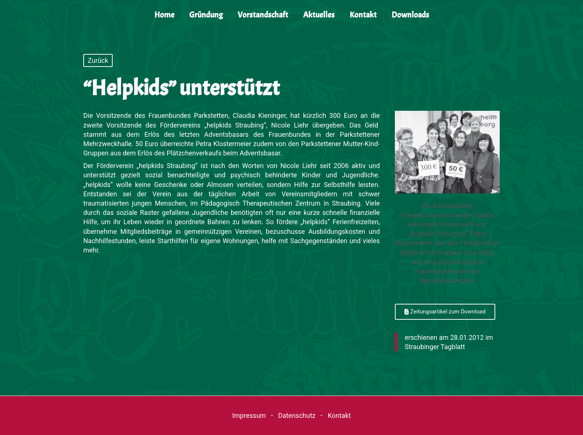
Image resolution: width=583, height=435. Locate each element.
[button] (445, 312)
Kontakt (363, 15)
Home (164, 15)
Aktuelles (319, 15)
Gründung (206, 15)
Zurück (98, 60)
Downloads (410, 15)
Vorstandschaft (263, 15)
